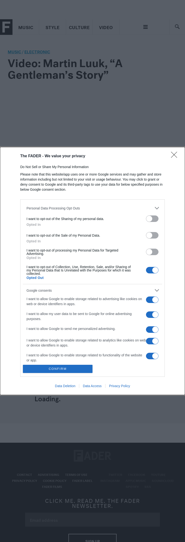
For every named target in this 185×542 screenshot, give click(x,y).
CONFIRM (58, 369)
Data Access (92, 386)
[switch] (152, 218)
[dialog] (92, 271)
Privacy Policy (119, 386)
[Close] (175, 156)
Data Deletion (65, 386)
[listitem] (92, 208)
